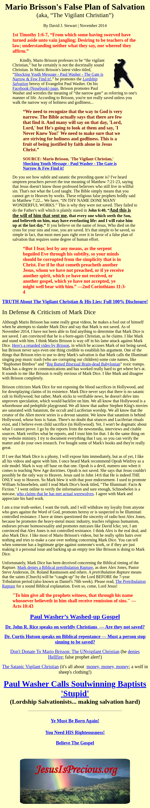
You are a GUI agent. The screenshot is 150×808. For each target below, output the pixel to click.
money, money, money (108, 666)
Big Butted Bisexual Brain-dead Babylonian (83, 364)
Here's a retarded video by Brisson (40, 345)
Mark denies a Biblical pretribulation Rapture (55, 567)
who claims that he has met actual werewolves (55, 494)
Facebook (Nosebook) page (35, 88)
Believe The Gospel (75, 742)
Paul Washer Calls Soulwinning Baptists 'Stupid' (75, 688)
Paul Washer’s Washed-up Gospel (75, 616)
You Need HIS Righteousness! (75, 732)
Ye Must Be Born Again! (75, 720)
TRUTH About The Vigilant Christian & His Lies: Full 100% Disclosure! (75, 301)
